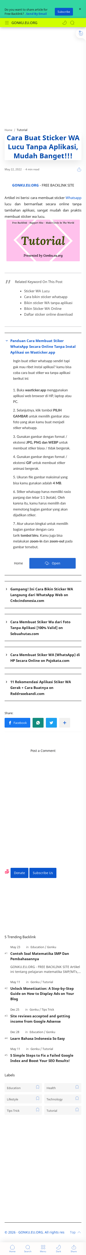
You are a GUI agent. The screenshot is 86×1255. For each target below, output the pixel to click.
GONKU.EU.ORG (24, 22)
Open (52, 563)
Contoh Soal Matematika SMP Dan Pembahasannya (39, 956)
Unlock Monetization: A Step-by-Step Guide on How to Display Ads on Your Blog (42, 993)
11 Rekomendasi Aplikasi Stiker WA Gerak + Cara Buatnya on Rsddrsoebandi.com (40, 687)
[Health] (63, 1087)
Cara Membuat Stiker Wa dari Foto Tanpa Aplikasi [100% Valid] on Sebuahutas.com (40, 628)
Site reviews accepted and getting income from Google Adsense (40, 1019)
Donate (19, 873)
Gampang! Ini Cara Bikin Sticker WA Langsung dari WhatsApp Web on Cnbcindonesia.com (41, 595)
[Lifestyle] (23, 1098)
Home (18, 563)
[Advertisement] (43, 75)
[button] (64, 22)
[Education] (38, 947)
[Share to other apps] (64, 723)
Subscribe (64, 12)
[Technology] (63, 1098)
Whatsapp (73, 197)
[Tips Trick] (48, 1009)
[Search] (72, 22)
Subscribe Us (43, 873)
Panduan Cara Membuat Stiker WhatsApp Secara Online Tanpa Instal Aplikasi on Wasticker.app (43, 346)
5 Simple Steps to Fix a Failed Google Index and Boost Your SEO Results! (41, 1058)
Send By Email (36, 14)
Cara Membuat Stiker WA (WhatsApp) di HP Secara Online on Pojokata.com (45, 657)
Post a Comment (43, 750)
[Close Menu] (80, 9)
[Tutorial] (47, 982)
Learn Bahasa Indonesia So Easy (37, 1038)
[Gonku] (51, 947)
